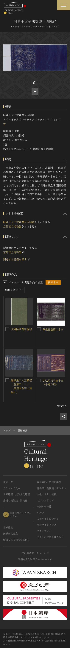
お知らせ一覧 (44, 506)
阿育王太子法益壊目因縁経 (19, 222)
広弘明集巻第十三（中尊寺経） (53, 382)
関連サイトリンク (46, 524)
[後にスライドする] (62, 406)
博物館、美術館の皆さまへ (51, 488)
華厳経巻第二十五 (53, 329)
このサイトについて (48, 518)
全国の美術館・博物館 (15, 500)
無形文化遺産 (10, 533)
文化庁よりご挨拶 (46, 494)
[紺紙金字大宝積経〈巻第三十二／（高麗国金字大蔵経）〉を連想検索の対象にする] (7, 380)
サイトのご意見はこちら (50, 537)
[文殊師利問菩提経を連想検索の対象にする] (7, 329)
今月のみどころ (45, 500)
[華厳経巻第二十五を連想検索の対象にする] (39, 329)
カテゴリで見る (11, 488)
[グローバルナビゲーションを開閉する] (63, 5)
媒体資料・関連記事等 (49, 482)
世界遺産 (8, 527)
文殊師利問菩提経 (21, 329)
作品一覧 (8, 482)
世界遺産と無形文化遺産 (16, 494)
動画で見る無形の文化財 (16, 539)
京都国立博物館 (12, 226)
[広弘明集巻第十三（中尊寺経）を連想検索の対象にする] (39, 380)
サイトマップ (44, 530)
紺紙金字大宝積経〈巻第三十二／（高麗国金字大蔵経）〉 (21, 386)
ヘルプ (40, 512)
